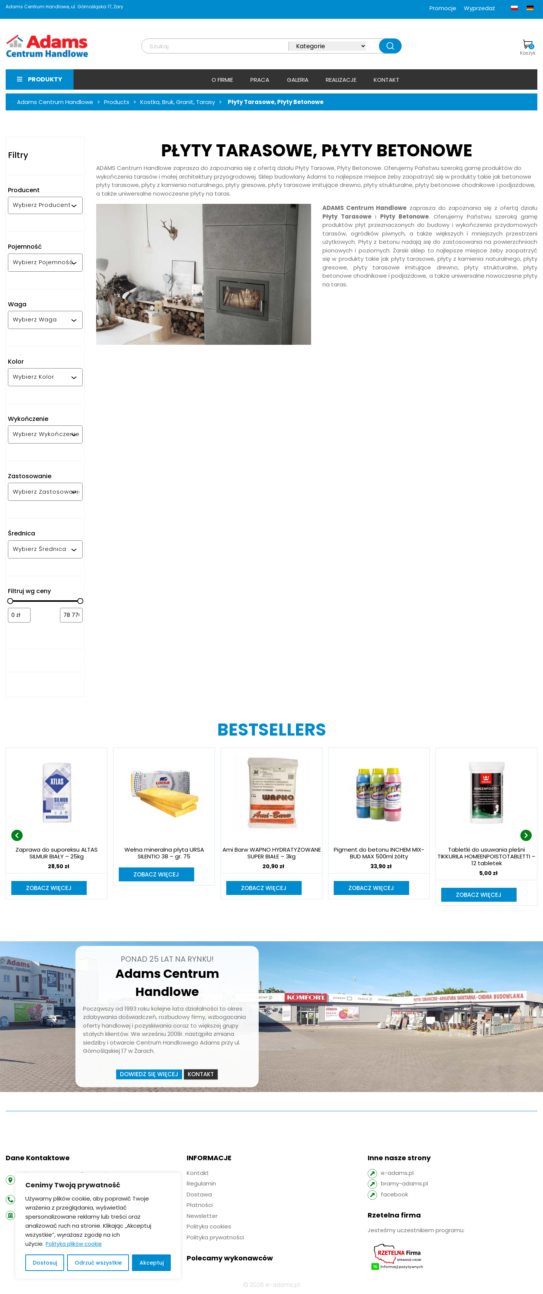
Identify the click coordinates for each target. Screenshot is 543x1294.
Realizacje (341, 80)
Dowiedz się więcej (149, 1075)
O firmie (222, 80)
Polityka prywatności (215, 1238)
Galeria (297, 80)
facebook (394, 1195)
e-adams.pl (397, 1174)
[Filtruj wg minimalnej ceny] (19, 615)
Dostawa (199, 1195)
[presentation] (17, 835)
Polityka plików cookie (74, 1244)
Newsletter (202, 1217)
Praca (259, 80)
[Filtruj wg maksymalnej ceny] (71, 615)
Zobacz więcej (49, 888)
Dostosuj (45, 1262)
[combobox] (42, 205)
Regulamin (201, 1184)
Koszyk (527, 48)
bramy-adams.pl (404, 1184)
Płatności (200, 1206)
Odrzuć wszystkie (98, 1262)
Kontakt (386, 80)
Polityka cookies (209, 1227)
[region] (98, 1226)
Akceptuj (152, 1262)
